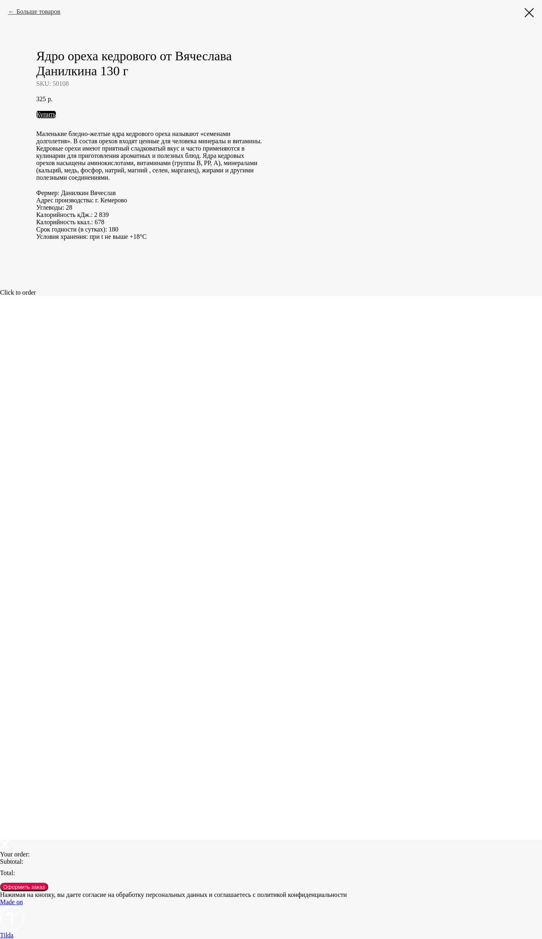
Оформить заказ (24, 887)
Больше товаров (38, 11)
